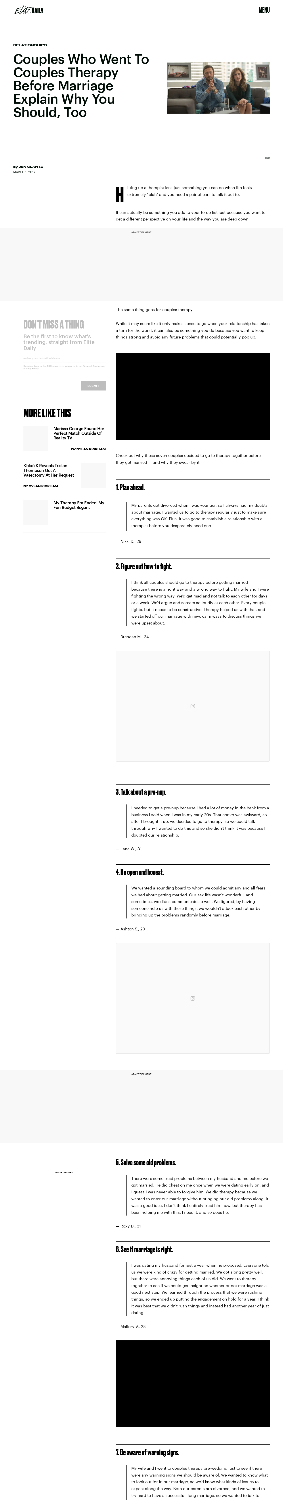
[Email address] (64, 363)
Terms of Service (92, 369)
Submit (93, 389)
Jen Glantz (31, 166)
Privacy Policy (31, 371)
